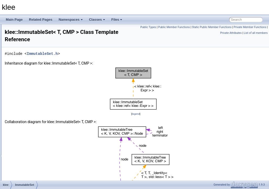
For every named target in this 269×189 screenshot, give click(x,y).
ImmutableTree (32, 111)
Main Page (14, 20)
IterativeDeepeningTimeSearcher (45, 174)
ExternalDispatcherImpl (38, 64)
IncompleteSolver (34, 116)
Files (116, 20)
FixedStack (29, 76)
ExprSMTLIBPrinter (35, 47)
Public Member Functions (209, 27)
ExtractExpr (30, 70)
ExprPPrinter (30, 30)
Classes (97, 20)
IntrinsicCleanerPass (36, 168)
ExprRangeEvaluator (36, 36)
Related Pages (40, 20)
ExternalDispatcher (35, 59)
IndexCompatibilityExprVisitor (42, 122)
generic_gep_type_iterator (40, 93)
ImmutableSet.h (107, 53)
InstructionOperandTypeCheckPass (46, 145)
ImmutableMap (32, 99)
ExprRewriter (31, 41)
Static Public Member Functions (246, 27)
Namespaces (71, 20)
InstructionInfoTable (35, 139)
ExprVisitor (29, 53)
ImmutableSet (31, 105)
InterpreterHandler (34, 163)
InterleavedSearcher (36, 151)
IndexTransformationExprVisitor (43, 128)
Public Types (183, 27)
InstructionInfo (31, 134)
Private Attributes (231, 33)
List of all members (256, 33)
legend (168, 113)
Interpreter (29, 157)
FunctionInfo (30, 88)
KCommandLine (33, 180)
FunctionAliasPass (35, 82)
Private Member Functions (201, 33)
